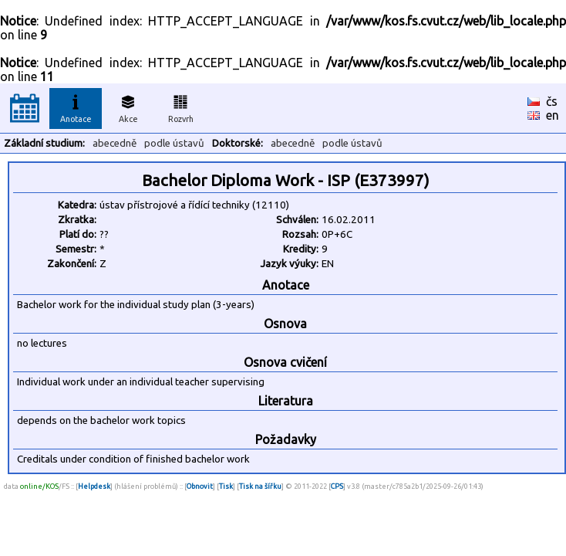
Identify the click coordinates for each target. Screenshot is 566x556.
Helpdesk (94, 486)
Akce (128, 107)
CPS (337, 486)
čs (552, 101)
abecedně (114, 143)
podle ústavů (174, 143)
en (552, 115)
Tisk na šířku (260, 486)
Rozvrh (181, 107)
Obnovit (200, 486)
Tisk (226, 486)
